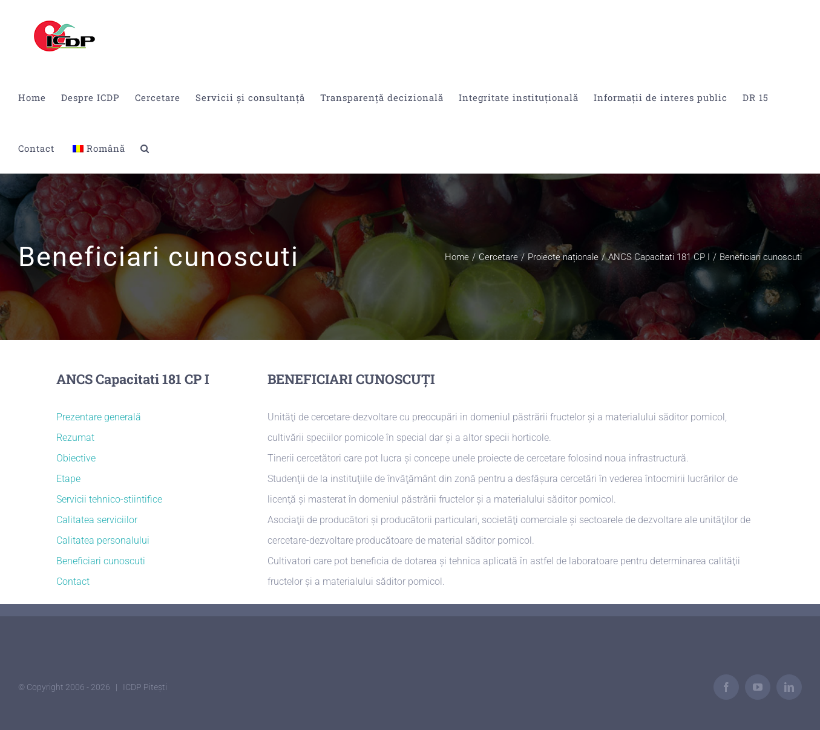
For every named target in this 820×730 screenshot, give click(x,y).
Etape (68, 478)
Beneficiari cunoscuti (100, 561)
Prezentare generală (98, 417)
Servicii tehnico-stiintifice (109, 499)
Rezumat (75, 437)
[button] (144, 148)
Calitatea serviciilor (96, 520)
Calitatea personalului (102, 540)
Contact (73, 581)
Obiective (76, 458)
